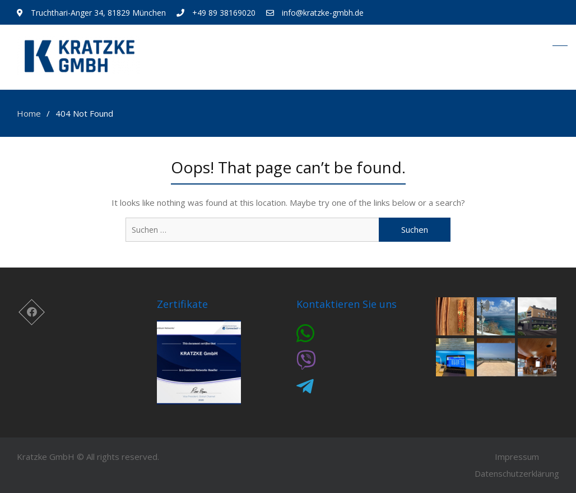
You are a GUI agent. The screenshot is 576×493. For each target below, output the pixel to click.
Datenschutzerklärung (517, 473)
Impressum (517, 456)
